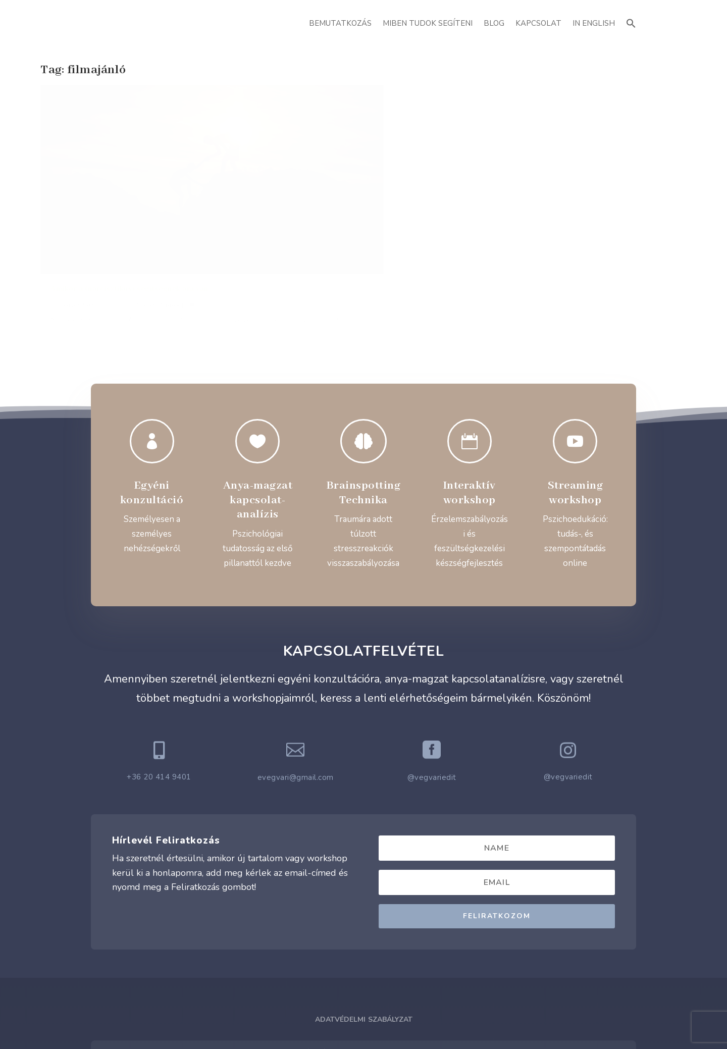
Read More (77, 289)
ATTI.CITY (379, 1018)
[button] (631, 22)
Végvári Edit (76, 238)
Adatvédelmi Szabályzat (363, 951)
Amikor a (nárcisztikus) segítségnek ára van (129, 221)
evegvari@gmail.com (295, 709)
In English (594, 23)
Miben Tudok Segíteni (428, 23)
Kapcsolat (538, 23)
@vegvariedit (431, 709)
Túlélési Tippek (157, 238)
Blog (494, 23)
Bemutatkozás (340, 23)
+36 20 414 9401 (159, 708)
